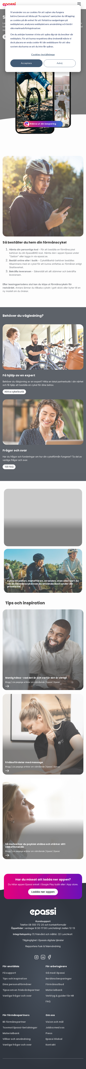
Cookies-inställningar (43, 54)
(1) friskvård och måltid (44, 934)
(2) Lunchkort (65, 934)
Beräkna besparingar (59, 978)
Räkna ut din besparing (43, 123)
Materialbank (54, 990)
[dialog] (43, 38)
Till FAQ (9, 473)
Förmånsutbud (55, 984)
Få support (9, 973)
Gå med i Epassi (55, 973)
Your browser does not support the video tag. (43, 524)
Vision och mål (54, 1021)
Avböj (59, 63)
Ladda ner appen (43, 892)
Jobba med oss (55, 1027)
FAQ (48, 1001)
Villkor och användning (17, 1039)
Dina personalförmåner (17, 984)
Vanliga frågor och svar (17, 995)
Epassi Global (54, 1039)
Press (49, 1033)
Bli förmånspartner (14, 1021)
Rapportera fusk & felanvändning (43, 946)
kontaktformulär (57, 924)
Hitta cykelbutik (14, 398)
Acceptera (26, 63)
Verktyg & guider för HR (60, 995)
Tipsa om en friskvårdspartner (21, 990)
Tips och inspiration (15, 978)
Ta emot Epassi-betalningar (20, 1027)
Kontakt (51, 1044)
